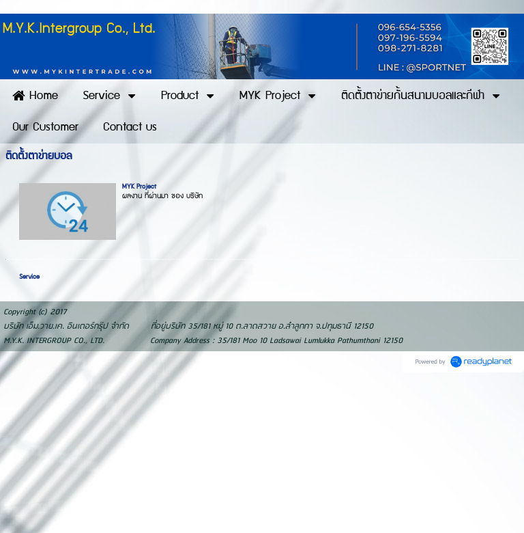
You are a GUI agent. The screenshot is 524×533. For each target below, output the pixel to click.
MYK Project (139, 186)
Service (29, 276)
